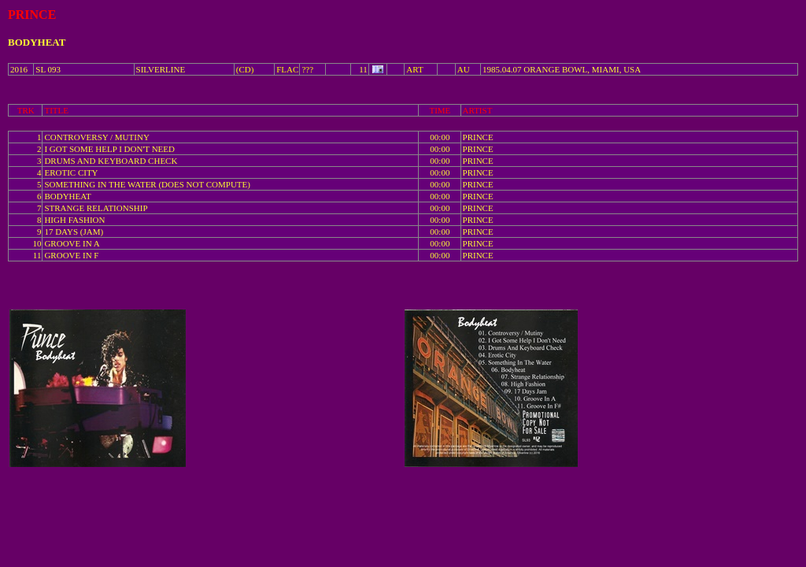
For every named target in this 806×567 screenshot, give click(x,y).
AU (463, 69)
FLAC (287, 69)
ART (414, 69)
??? (307, 69)
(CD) (245, 69)
